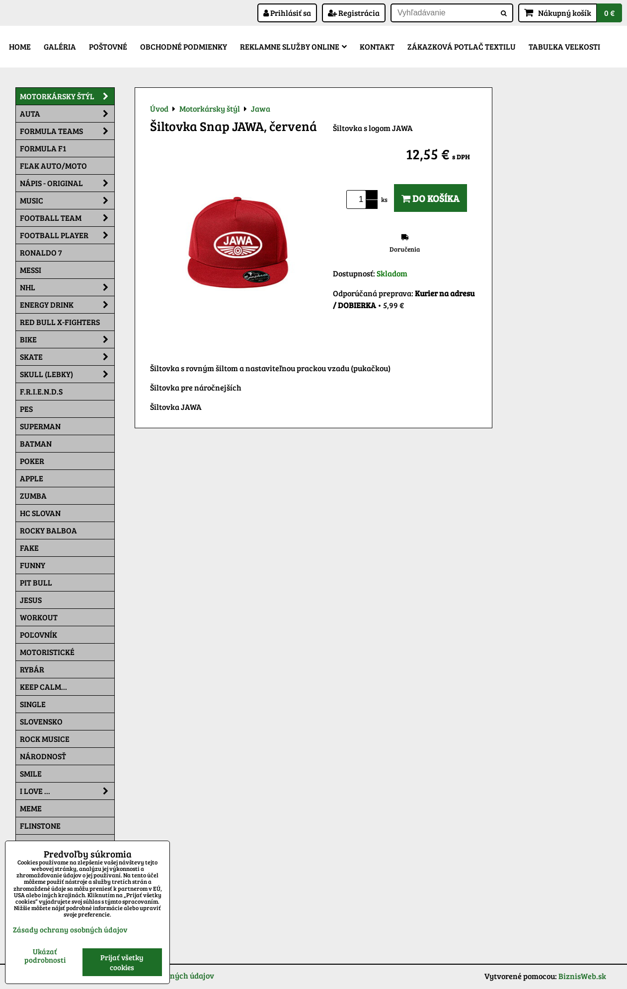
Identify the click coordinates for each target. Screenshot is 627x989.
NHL (67, 287)
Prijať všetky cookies (122, 962)
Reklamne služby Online (293, 46)
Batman (36, 443)
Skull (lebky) (67, 374)
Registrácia (354, 12)
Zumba (33, 495)
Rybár (32, 669)
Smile (31, 773)
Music (67, 200)
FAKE (29, 547)
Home (20, 46)
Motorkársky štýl (67, 96)
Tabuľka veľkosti (564, 46)
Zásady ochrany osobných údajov (70, 929)
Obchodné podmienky (183, 46)
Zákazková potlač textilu (461, 46)
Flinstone (40, 825)
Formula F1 (43, 148)
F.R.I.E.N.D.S (41, 391)
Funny (32, 565)
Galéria (60, 46)
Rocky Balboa (48, 530)
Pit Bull (36, 582)
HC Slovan (40, 513)
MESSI (30, 269)
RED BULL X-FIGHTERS (60, 322)
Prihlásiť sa (287, 12)
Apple (31, 478)
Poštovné (108, 46)
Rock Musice (45, 738)
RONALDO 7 (41, 252)
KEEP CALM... (43, 686)
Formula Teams (67, 131)
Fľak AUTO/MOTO (53, 165)
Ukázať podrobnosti (45, 955)
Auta (67, 113)
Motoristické (47, 652)
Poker (32, 461)
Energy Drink (67, 304)
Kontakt (377, 46)
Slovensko (41, 721)
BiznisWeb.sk (582, 976)
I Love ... (67, 791)
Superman (40, 426)
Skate (67, 356)
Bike (67, 339)
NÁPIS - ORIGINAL (67, 183)
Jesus (31, 599)
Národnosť (43, 756)
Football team (67, 217)
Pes (26, 408)
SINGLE (33, 704)
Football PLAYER (67, 235)
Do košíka (430, 198)
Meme (31, 808)
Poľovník (38, 634)
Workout (39, 617)
